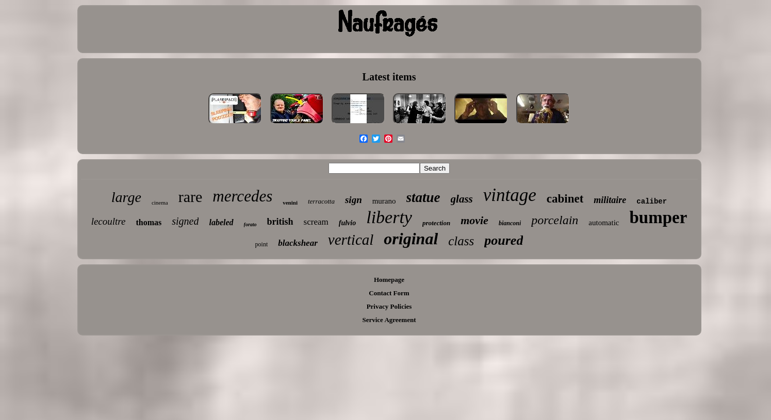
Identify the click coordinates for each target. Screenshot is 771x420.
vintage (509, 195)
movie (474, 220)
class (461, 241)
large (126, 197)
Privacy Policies (389, 306)
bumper (658, 217)
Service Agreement (389, 320)
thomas (148, 222)
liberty (389, 217)
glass (462, 199)
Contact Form (389, 293)
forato (250, 224)
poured (503, 240)
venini (290, 202)
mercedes (242, 196)
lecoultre (108, 221)
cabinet (565, 198)
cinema (160, 202)
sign (353, 199)
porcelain (554, 220)
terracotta (321, 201)
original (411, 238)
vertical (351, 239)
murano (384, 201)
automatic (603, 223)
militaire (610, 200)
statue (423, 197)
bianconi (510, 223)
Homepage (389, 279)
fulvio (347, 223)
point (261, 244)
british (280, 221)
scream (316, 222)
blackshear (298, 243)
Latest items (389, 76)
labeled (221, 222)
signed (185, 221)
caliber (651, 201)
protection (436, 223)
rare (190, 196)
